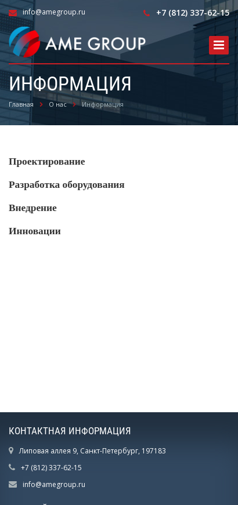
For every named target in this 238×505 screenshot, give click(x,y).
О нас (58, 104)
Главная (21, 104)
